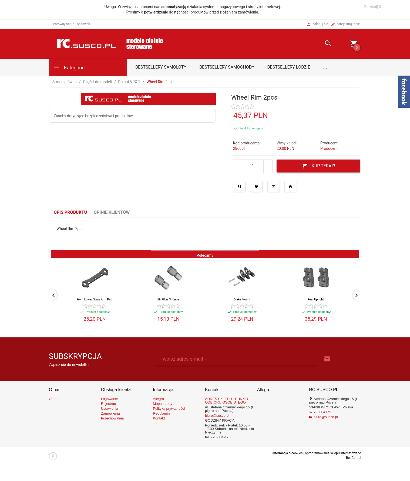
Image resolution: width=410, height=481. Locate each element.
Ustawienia (109, 409)
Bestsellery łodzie (288, 67)
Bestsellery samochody (226, 67)
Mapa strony (162, 404)
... (325, 67)
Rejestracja (110, 404)
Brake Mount (242, 299)
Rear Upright (315, 299)
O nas (53, 399)
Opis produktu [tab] (70, 212)
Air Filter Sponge (168, 299)
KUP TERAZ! (318, 166)
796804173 (320, 412)
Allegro (158, 399)
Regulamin (161, 413)
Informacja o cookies (287, 453)
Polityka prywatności (169, 409)
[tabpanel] (205, 234)
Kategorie (69, 67)
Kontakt (159, 418)
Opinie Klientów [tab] (112, 212)
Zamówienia (110, 413)
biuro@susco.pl (217, 416)
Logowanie (109, 399)
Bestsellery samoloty (160, 67)
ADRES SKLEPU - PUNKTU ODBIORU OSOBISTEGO (227, 400)
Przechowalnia (112, 418)
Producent (329, 148)
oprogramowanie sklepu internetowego (333, 453)
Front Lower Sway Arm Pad (94, 299)
